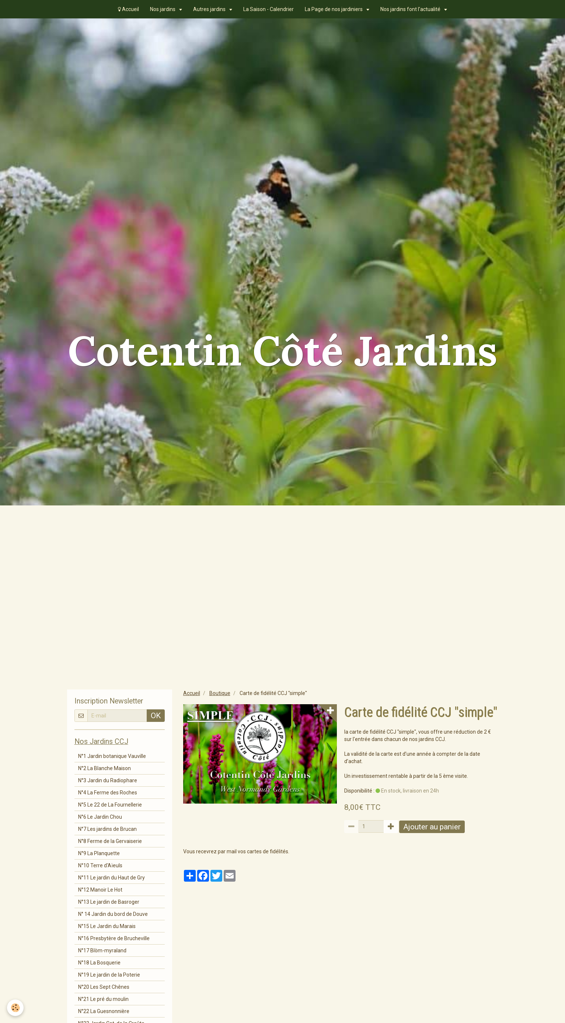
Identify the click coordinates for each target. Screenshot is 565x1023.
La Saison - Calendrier (268, 9)
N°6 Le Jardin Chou (100, 817)
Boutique (219, 693)
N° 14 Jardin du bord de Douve (113, 914)
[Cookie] (15, 1007)
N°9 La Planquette (99, 853)
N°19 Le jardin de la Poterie (109, 975)
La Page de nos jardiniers (334, 9)
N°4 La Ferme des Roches (107, 793)
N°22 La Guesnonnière (103, 1011)
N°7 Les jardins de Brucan (107, 829)
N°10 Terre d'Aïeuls (100, 865)
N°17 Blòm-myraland (102, 950)
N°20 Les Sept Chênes (103, 987)
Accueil (128, 9)
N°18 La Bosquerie (99, 963)
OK (156, 715)
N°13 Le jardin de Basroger (108, 902)
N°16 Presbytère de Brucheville (114, 938)
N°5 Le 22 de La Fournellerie (110, 805)
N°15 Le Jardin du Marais (107, 926)
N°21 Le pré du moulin (103, 999)
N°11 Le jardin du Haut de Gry (111, 878)
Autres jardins (210, 9)
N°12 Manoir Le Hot (100, 890)
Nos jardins (163, 9)
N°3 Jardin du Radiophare (107, 780)
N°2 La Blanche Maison (104, 768)
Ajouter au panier (432, 826)
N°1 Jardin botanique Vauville (112, 756)
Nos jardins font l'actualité (411, 9)
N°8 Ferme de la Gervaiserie (110, 841)
